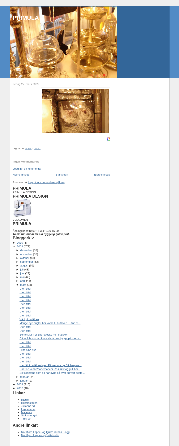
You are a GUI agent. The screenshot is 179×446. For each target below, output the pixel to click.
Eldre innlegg (102, 174)
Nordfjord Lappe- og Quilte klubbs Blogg (45, 432)
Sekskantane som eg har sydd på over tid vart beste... (52, 372)
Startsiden (62, 174)
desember (26, 250)
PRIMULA (26, 17)
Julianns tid (28, 406)
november (26, 254)
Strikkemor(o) (29, 415)
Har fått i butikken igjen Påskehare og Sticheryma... (51, 365)
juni (22, 273)
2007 (20, 388)
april (23, 280)
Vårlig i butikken (29, 319)
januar (24, 380)
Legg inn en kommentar (27, 168)
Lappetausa (28, 409)
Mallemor (26, 412)
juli (22, 269)
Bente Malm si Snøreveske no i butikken (44, 334)
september (27, 261)
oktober (25, 258)
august (24, 265)
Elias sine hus (28, 350)
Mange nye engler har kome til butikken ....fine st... (50, 323)
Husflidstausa (29, 402)
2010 (20, 242)
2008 (20, 384)
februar (25, 376)
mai (22, 277)
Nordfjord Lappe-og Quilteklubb (40, 435)
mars (23, 284)
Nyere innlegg (21, 174)
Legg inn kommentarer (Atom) (46, 182)
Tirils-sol (26, 418)
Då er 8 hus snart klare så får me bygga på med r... (50, 338)
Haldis (25, 399)
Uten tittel (25, 288)
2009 (20, 246)
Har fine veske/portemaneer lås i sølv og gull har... (50, 369)
